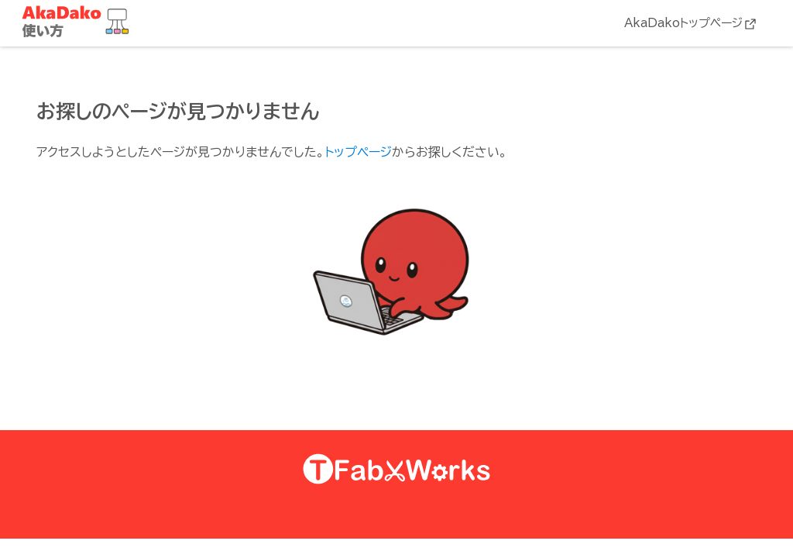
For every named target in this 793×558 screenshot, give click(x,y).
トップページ (358, 152)
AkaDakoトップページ (683, 23)
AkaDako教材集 (79, 22)
